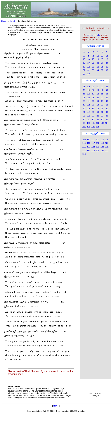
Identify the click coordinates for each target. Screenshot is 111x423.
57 (84, 97)
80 (107, 108)
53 (93, 94)
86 (107, 112)
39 (84, 86)
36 (107, 70)
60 (98, 97)
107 (93, 127)
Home (4, 21)
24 (107, 63)
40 (88, 86)
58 (88, 97)
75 (84, 108)
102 (97, 123)
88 (88, 116)
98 (107, 119)
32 (88, 70)
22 (98, 63)
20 (88, 63)
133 (84, 154)
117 (93, 143)
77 (93, 108)
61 (102, 97)
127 (84, 150)
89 (93, 116)
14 (88, 59)
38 (88, 74)
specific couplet (93, 35)
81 (84, 112)
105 (84, 127)
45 (84, 90)
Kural (12, 21)
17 (102, 59)
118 (97, 143)
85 (102, 112)
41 (93, 86)
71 (93, 105)
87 (84, 116)
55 (102, 94)
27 (93, 66)
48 (98, 90)
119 (102, 143)
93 (84, 119)
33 (93, 70)
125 (102, 147)
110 (88, 139)
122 (88, 147)
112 (97, 139)
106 (88, 127)
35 (102, 70)
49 (102, 90)
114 (106, 139)
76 (88, 108)
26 (88, 66)
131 (102, 150)
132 (106, 150)
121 (84, 147)
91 (102, 116)
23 (102, 63)
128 (88, 150)
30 (107, 66)
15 (93, 59)
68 (107, 101)
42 (98, 86)
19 (84, 63)
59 (93, 97)
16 (98, 59)
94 (88, 119)
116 (88, 143)
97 (102, 119)
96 (98, 119)
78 (98, 108)
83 (93, 112)
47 (93, 90)
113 (102, 139)
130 (97, 150)
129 (93, 150)
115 (84, 143)
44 (107, 86)
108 (97, 127)
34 (98, 70)
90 (98, 116)
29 (102, 66)
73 (102, 105)
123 (93, 147)
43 (102, 86)
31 (84, 70)
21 (93, 63)
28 (98, 66)
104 (106, 123)
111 (93, 139)
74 (107, 105)
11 (102, 55)
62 (107, 97)
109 (84, 139)
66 (98, 101)
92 (107, 116)
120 (106, 143)
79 (102, 108)
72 (98, 105)
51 (84, 94)
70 (88, 105)
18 (107, 59)
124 (97, 147)
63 (84, 101)
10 (98, 55)
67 (102, 101)
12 (107, 55)
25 (84, 66)
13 (84, 59)
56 (107, 94)
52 (88, 94)
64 (88, 101)
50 (107, 90)
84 (98, 112)
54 (98, 94)
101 (93, 123)
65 (93, 101)
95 (93, 119)
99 (84, 123)
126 (106, 147)
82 (88, 112)
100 (88, 123)
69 (84, 105)
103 (102, 123)
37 (84, 74)
